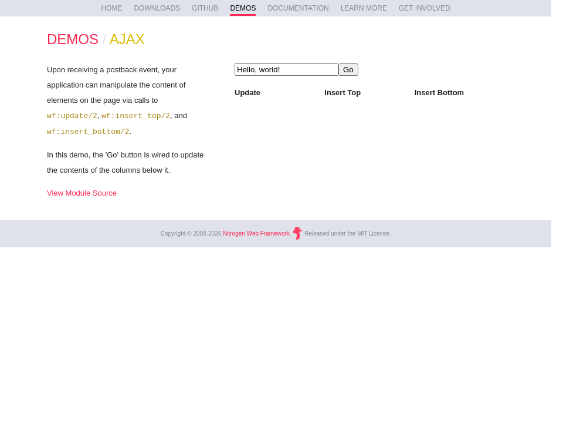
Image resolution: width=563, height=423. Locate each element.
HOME (111, 8)
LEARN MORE (364, 8)
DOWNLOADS (157, 8)
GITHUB (205, 8)
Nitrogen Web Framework (256, 233)
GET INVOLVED (424, 8)
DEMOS (243, 8)
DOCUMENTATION (297, 8)
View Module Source (82, 193)
